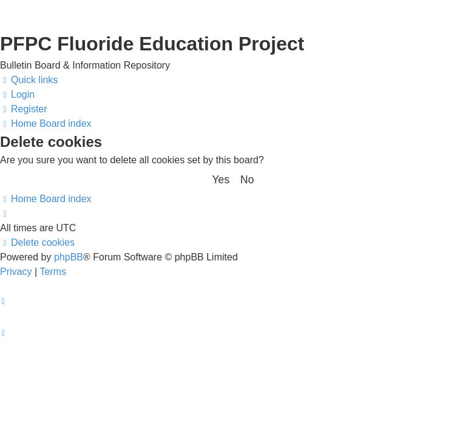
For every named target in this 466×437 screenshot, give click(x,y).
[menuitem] (17, 94)
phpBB (68, 257)
